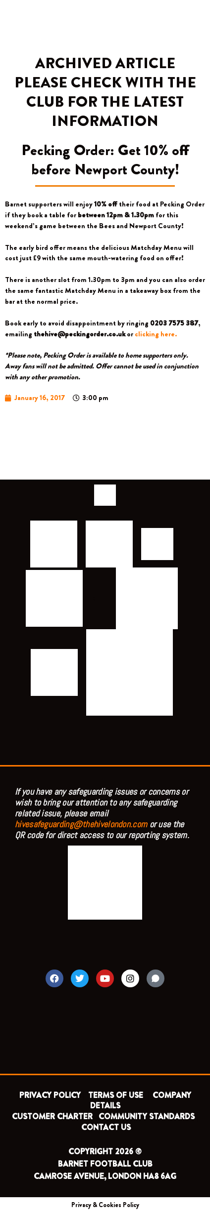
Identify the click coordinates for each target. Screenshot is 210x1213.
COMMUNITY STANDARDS (147, 1116)
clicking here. (156, 334)
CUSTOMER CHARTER (52, 1116)
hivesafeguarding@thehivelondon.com (81, 824)
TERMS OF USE (116, 1095)
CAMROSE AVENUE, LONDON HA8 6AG (105, 1176)
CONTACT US (106, 1127)
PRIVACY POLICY (50, 1095)
